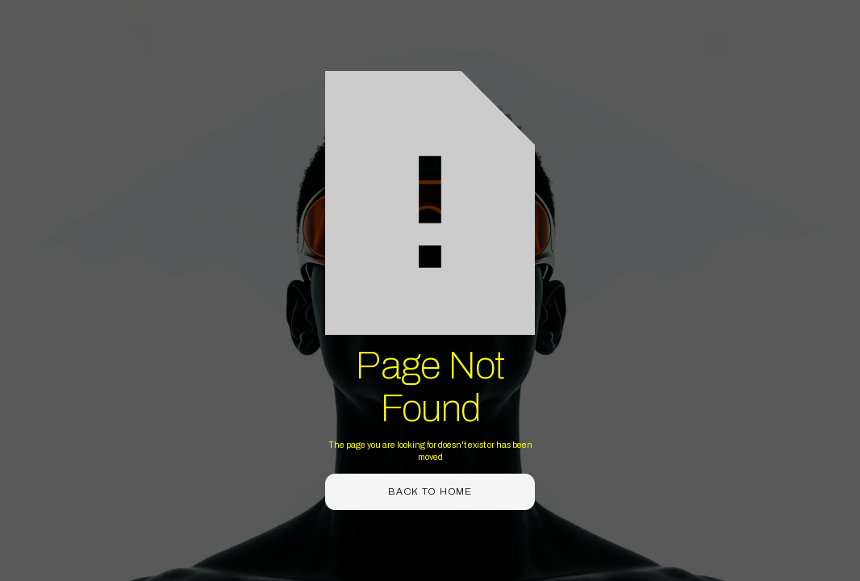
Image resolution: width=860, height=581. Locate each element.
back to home (430, 491)
